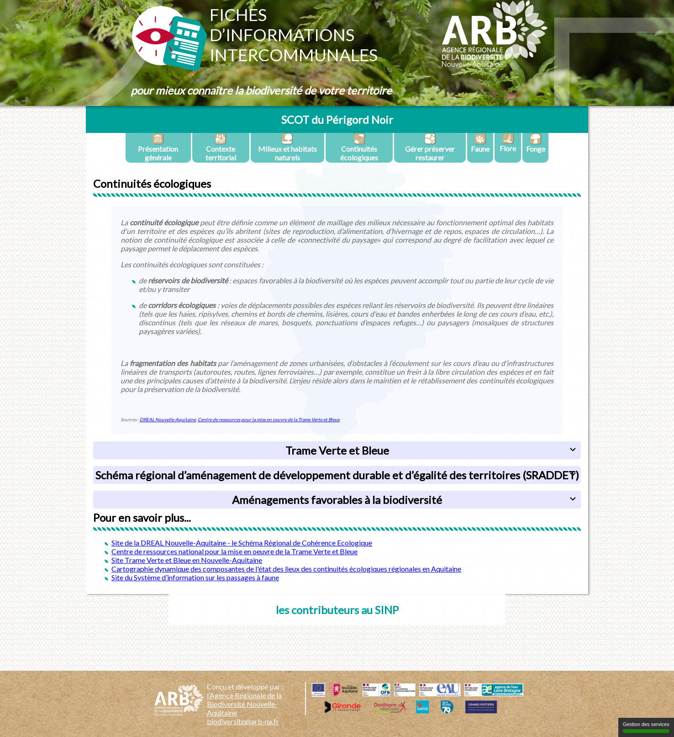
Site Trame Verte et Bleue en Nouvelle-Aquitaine (186, 560)
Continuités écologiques (359, 147)
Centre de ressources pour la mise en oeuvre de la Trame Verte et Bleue (269, 419)
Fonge (535, 143)
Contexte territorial (220, 147)
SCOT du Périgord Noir (337, 119)
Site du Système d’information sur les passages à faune (195, 577)
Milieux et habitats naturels (287, 147)
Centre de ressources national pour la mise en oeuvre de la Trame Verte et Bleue (234, 551)
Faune (480, 143)
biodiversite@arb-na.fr (243, 721)
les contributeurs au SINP (337, 609)
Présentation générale (158, 147)
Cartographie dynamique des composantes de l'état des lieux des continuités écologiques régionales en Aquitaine (286, 568)
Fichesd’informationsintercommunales (294, 35)
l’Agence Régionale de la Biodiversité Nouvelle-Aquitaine (244, 704)
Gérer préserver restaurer (430, 147)
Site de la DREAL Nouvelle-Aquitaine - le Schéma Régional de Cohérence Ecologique (241, 542)
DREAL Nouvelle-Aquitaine (168, 419)
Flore (508, 143)
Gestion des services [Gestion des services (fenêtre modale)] (646, 727)
